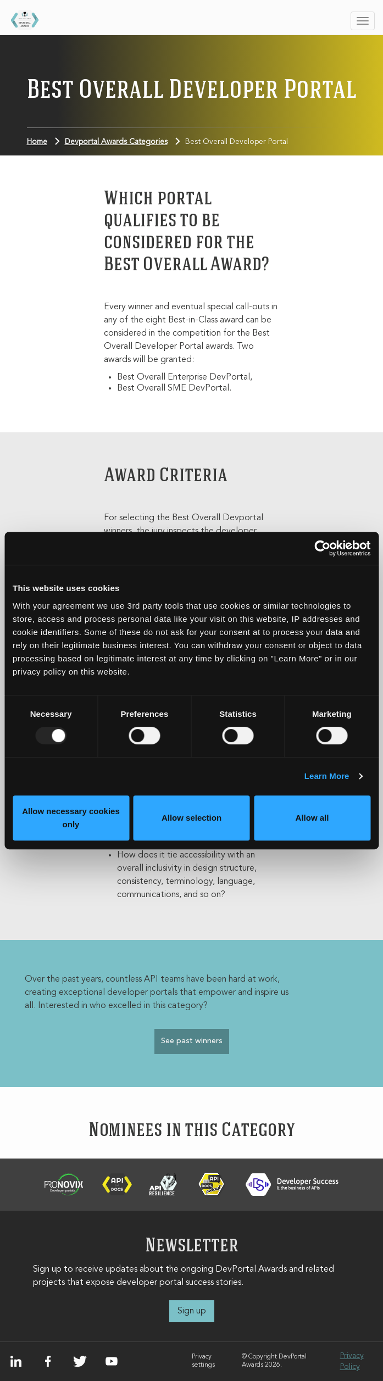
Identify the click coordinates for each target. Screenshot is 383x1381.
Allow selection (191, 817)
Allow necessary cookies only (71, 817)
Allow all (312, 817)
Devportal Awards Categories (116, 142)
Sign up (191, 1311)
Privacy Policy (352, 1361)
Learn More (326, 776)
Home (37, 142)
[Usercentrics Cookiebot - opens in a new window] (322, 548)
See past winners (192, 1041)
